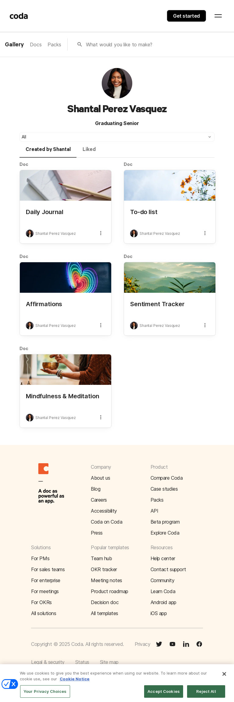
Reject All (206, 695)
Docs (35, 44)
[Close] (224, 678)
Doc (24, 164)
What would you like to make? (119, 44)
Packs (54, 44)
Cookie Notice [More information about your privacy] (75, 683)
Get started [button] (186, 16)
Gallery (14, 45)
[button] (117, 137)
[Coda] (19, 16)
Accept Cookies (163, 695)
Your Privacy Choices (45, 695)
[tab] (48, 152)
